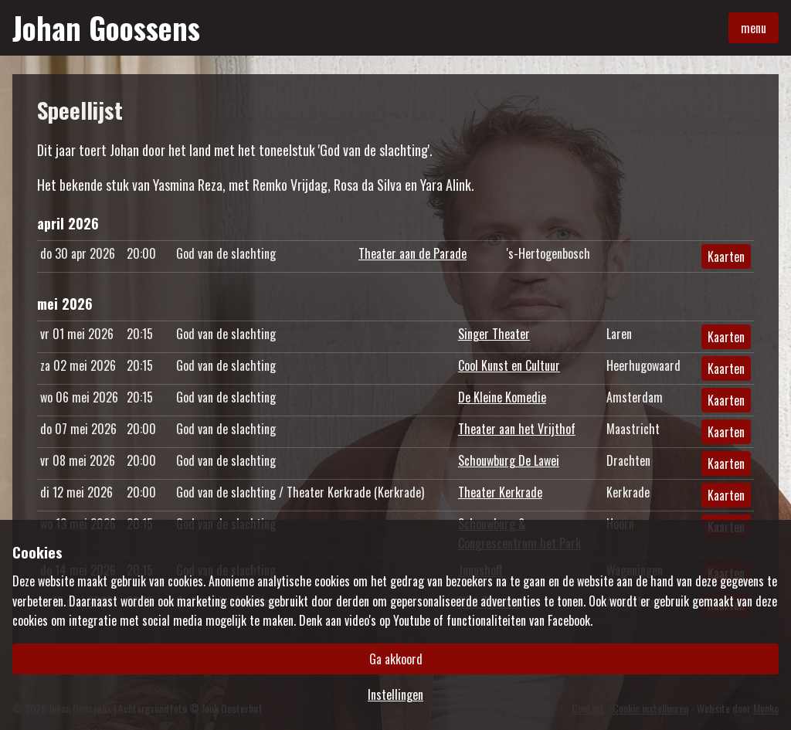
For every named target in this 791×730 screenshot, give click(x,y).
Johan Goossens (106, 27)
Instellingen (395, 694)
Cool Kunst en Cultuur (509, 365)
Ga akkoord (396, 659)
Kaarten (726, 256)
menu (753, 28)
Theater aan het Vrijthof (516, 428)
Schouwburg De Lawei (508, 460)
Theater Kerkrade (500, 492)
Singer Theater (494, 333)
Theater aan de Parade (412, 253)
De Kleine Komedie (502, 397)
